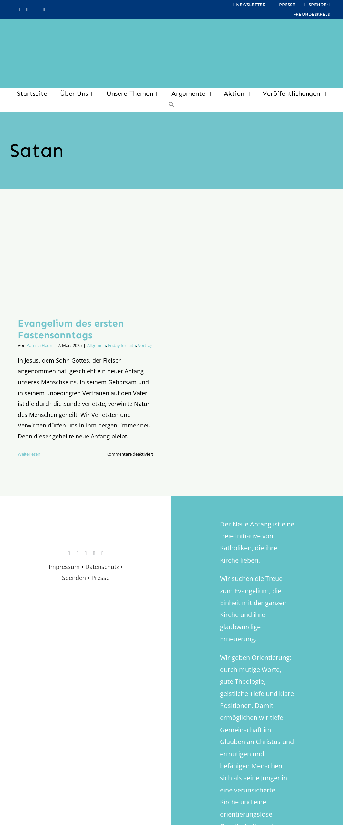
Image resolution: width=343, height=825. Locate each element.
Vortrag (145, 345)
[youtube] (27, 9)
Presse (100, 578)
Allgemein (96, 345)
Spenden (75, 578)
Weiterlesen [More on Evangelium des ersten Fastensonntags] (29, 454)
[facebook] (19, 9)
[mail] (44, 9)
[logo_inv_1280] (171, 29)
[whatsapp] (36, 9)
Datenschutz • (104, 567)
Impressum (64, 567)
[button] (171, 105)
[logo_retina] (87, 531)
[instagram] (11, 9)
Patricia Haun (39, 345)
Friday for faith (122, 345)
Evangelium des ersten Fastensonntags (71, 329)
